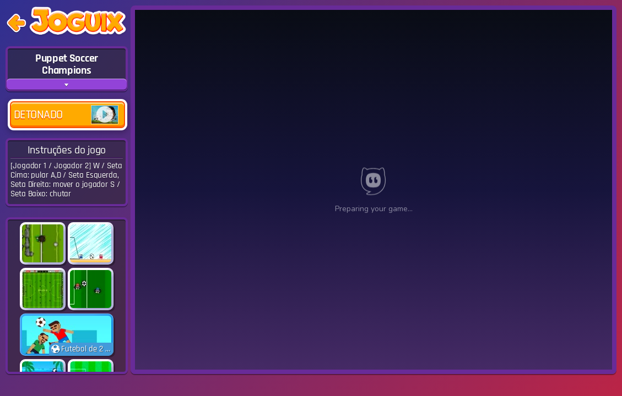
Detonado (66, 114)
